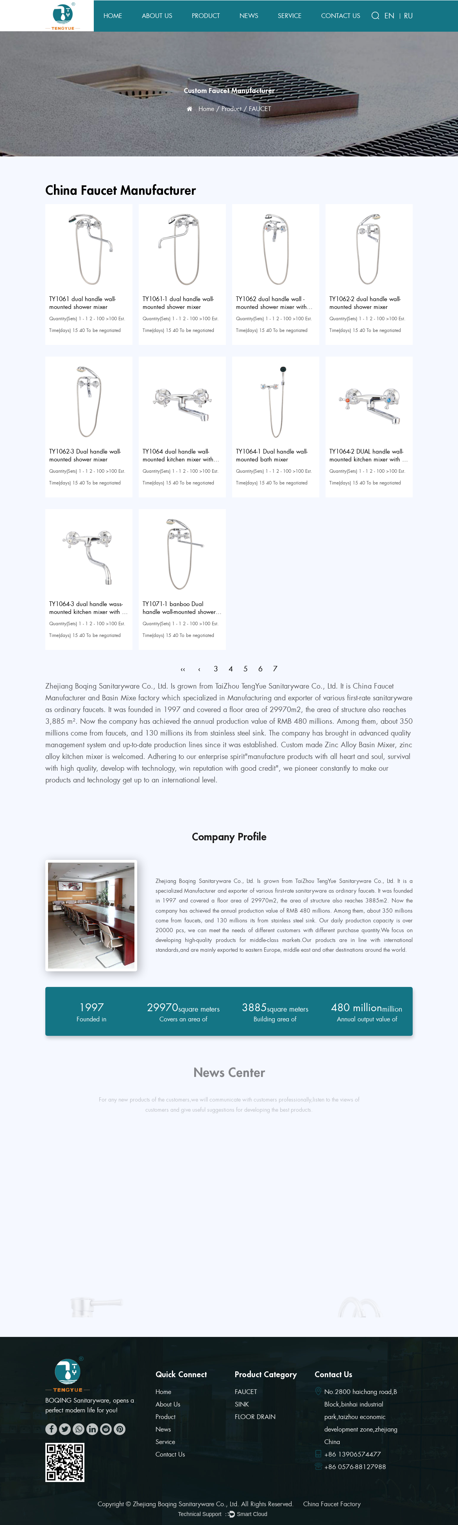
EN (389, 16)
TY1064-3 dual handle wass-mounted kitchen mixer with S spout (87, 612)
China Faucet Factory (332, 1504)
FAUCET (246, 1392)
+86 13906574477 (352, 1454)
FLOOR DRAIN (255, 1417)
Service (290, 16)
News (249, 16)
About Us (157, 16)
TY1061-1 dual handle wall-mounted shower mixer (178, 303)
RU (408, 16)
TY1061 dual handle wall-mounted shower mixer (82, 303)
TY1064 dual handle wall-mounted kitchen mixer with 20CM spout (178, 459)
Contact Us (340, 16)
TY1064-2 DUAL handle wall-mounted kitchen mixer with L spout (366, 459)
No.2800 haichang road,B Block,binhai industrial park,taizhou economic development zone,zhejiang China (360, 1417)
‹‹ (183, 669)
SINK (242, 1404)
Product (206, 16)
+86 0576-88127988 (355, 1467)
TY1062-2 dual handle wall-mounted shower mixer (365, 303)
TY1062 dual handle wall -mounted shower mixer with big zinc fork (271, 307)
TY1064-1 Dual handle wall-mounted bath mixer (272, 455)
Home (113, 16)
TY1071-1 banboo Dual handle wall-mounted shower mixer (179, 612)
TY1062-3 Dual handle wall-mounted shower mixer (85, 455)
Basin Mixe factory (130, 698)
